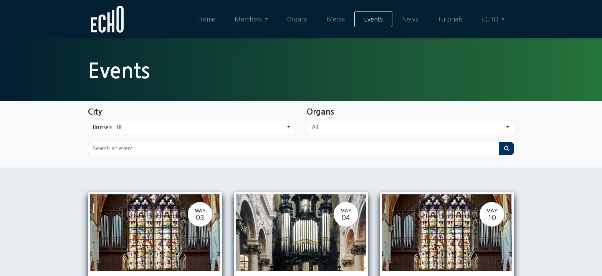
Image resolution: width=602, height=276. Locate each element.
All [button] (315, 127)
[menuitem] (207, 19)
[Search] (506, 148)
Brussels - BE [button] (108, 127)
